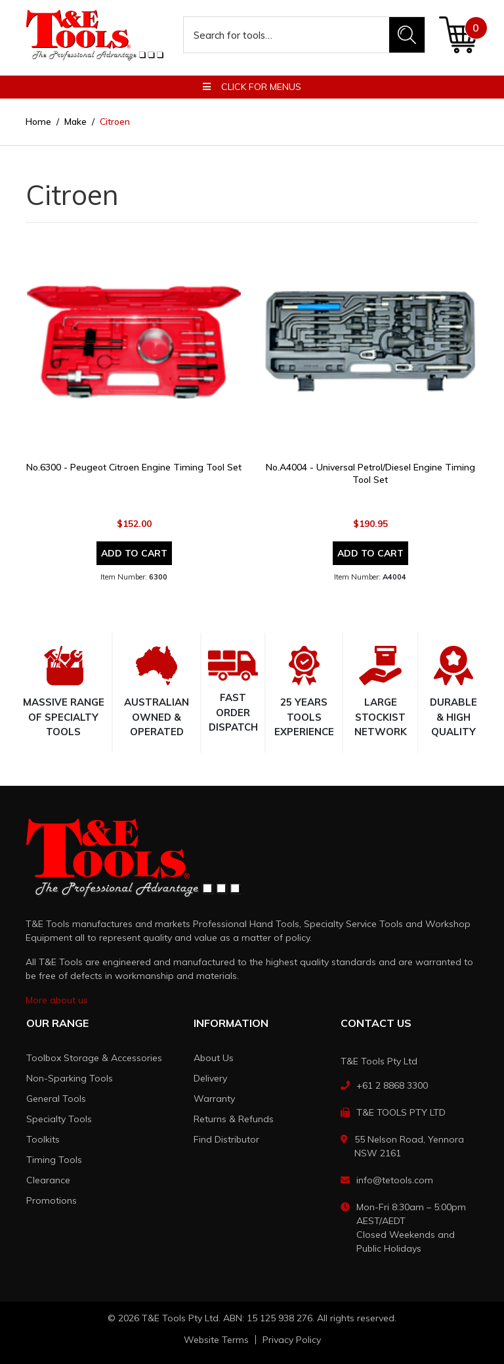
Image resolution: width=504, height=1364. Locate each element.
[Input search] (287, 35)
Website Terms (216, 1339)
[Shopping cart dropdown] (458, 35)
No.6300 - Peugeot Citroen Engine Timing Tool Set (134, 467)
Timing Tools (54, 1160)
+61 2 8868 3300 (392, 1085)
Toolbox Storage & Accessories (94, 1058)
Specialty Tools (59, 1119)
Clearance (48, 1180)
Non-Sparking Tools (69, 1078)
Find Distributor (226, 1139)
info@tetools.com (394, 1180)
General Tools (56, 1098)
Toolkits (43, 1139)
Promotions (51, 1200)
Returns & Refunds (234, 1119)
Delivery (210, 1078)
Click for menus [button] (252, 87)
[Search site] (407, 35)
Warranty (214, 1098)
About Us (214, 1058)
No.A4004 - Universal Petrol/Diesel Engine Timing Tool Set (370, 473)
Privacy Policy (291, 1339)
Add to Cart (134, 553)
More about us (57, 1000)
